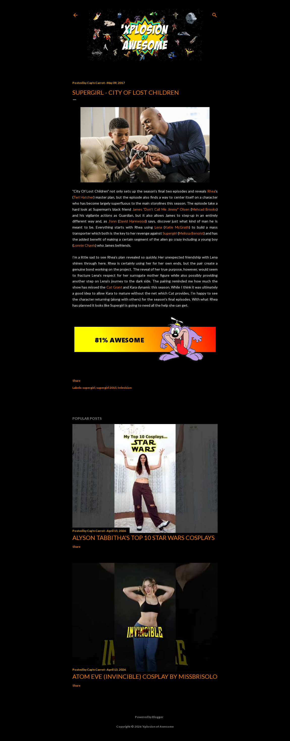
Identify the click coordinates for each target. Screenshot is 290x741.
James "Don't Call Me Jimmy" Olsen (161, 209)
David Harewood (132, 221)
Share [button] (76, 380)
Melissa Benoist (191, 233)
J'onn (112, 221)
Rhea (211, 191)
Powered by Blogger (145, 717)
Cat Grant (114, 287)
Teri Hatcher (83, 197)
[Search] (215, 14)
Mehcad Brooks (204, 209)
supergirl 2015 (106, 388)
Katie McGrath (177, 227)
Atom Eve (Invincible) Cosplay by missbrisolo (144, 676)
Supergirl (170, 233)
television (125, 388)
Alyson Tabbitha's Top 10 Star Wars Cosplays (143, 537)
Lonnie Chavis (84, 245)
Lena (158, 227)
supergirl (88, 388)
